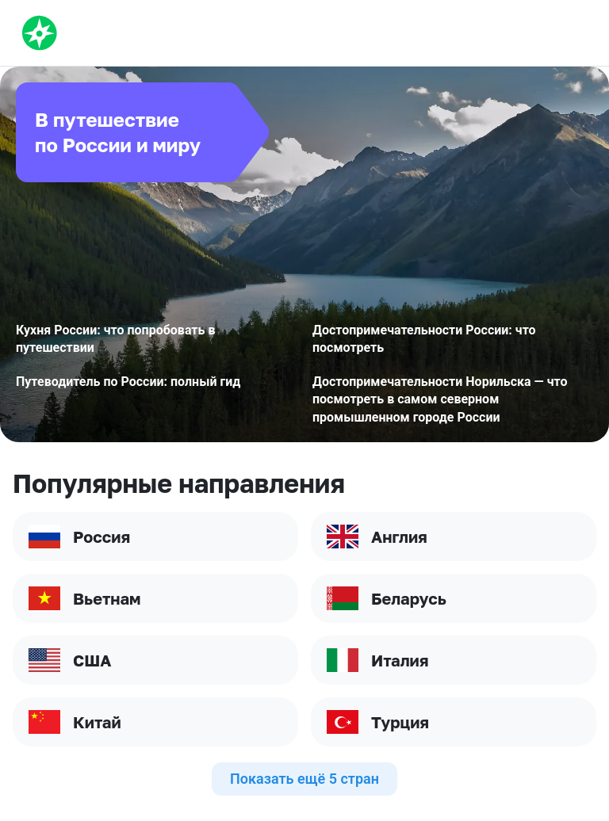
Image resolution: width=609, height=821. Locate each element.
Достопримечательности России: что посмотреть (424, 339)
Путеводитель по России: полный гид (128, 381)
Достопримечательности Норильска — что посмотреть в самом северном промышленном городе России (440, 399)
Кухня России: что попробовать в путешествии (115, 339)
